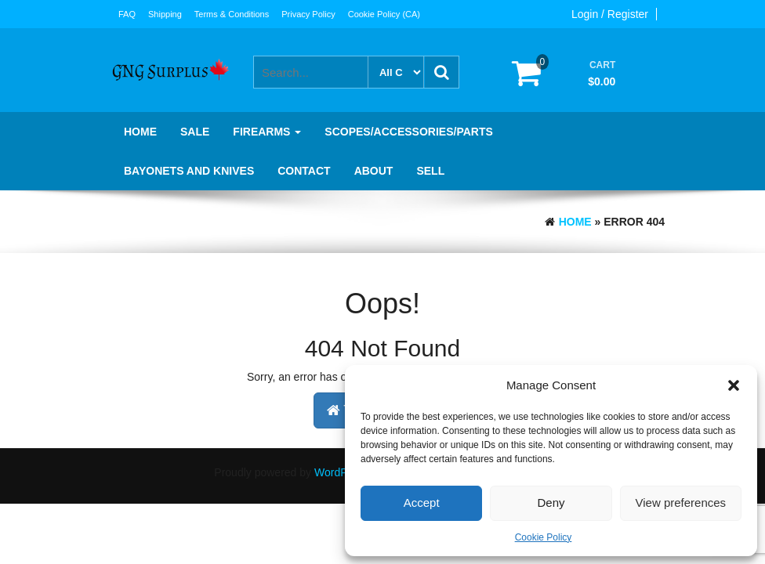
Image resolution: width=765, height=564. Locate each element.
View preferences (681, 502)
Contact (303, 170)
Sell (430, 170)
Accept (422, 502)
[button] (733, 385)
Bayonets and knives (189, 170)
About (373, 170)
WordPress (341, 472)
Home (140, 131)
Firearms (267, 131)
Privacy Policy (308, 14)
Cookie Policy (543, 537)
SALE (194, 131)
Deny (550, 502)
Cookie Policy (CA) (384, 14)
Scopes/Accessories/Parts (408, 131)
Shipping (165, 14)
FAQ (127, 14)
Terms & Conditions (231, 14)
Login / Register (609, 14)
